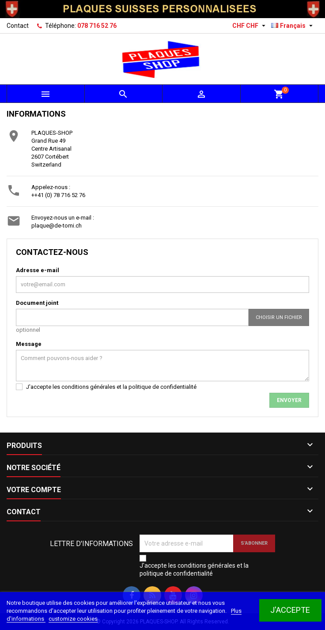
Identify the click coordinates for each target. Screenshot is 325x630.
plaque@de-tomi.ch (56, 225)
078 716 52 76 (97, 25)
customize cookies (73, 618)
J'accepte (290, 610)
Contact (18, 25)
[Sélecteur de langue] (293, 25)
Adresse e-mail (37, 270)
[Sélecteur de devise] (250, 25)
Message (29, 344)
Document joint (37, 303)
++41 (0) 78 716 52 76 (58, 195)
